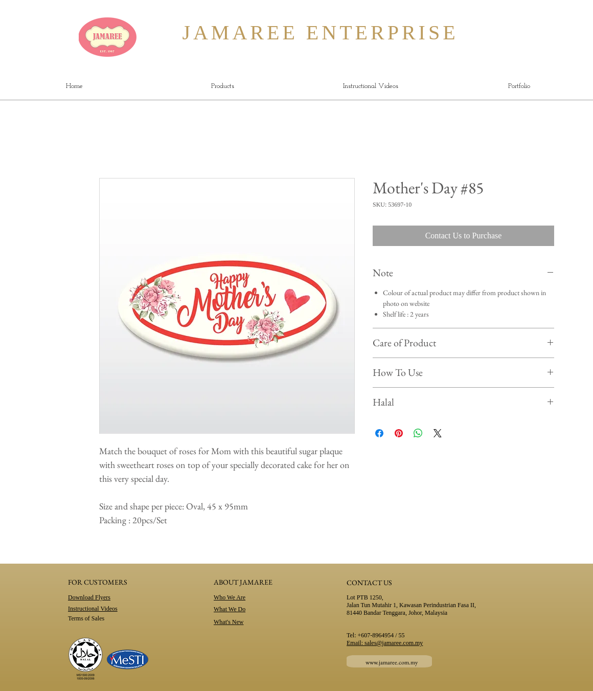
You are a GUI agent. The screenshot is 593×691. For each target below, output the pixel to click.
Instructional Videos (93, 608)
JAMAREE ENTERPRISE (295, 32)
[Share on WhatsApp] (418, 433)
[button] (222, 86)
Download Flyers (89, 597)
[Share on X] (437, 433)
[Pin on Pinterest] (399, 433)
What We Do (229, 609)
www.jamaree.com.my (392, 662)
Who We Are (229, 597)
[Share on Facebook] (379, 433)
